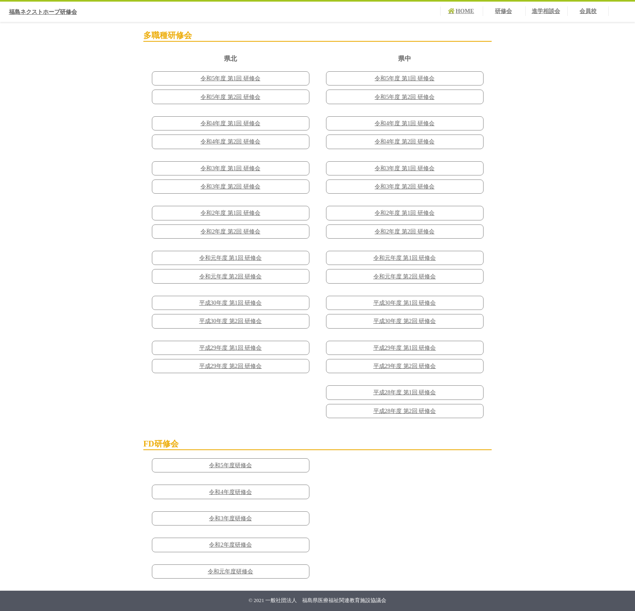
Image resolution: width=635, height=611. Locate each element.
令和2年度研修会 (230, 544)
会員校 (588, 11)
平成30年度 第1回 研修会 (230, 302)
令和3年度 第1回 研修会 (230, 168)
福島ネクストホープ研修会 (43, 12)
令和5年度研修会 (230, 465)
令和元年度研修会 (230, 571)
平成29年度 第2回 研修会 (230, 366)
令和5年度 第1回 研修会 (230, 78)
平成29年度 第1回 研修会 (230, 347)
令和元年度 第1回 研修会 (230, 257)
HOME (465, 11)
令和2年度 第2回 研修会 (230, 231)
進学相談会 (546, 11)
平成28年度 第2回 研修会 (404, 411)
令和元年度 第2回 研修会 (230, 276)
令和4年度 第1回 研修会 (230, 123)
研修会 (503, 11)
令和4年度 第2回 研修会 (230, 141)
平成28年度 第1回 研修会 (404, 392)
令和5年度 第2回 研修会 (230, 97)
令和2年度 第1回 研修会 (230, 212)
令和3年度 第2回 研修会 (230, 186)
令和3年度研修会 (230, 518)
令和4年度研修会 (230, 492)
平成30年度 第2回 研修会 (230, 321)
